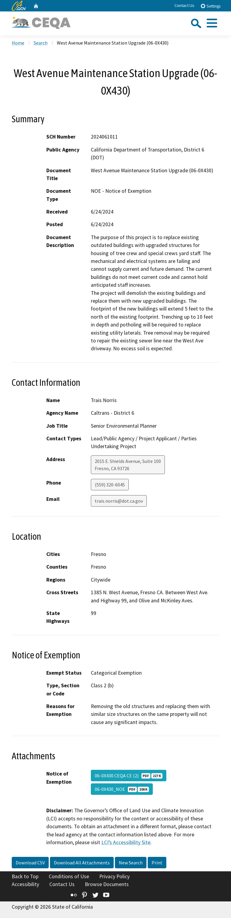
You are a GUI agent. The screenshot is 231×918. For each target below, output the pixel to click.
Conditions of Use (69, 876)
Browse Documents (107, 884)
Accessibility (25, 884)
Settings (210, 6)
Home (18, 43)
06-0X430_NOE (122, 789)
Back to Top (25, 876)
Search (41, 43)
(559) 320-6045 (110, 485)
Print (157, 863)
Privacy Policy (114, 876)
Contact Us (184, 5)
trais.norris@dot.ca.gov (119, 501)
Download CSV (30, 863)
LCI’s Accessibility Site (125, 842)
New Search (131, 863)
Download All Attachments (82, 863)
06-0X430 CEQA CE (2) (128, 776)
